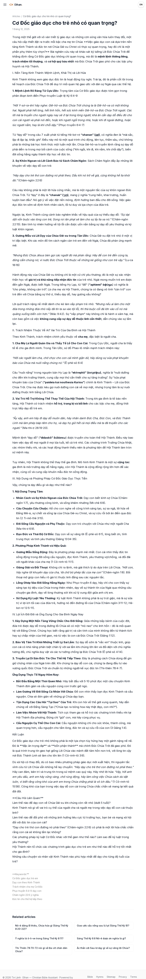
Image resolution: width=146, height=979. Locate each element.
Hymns (99, 976)
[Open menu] (5, 5)
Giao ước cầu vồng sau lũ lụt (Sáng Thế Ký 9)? (103, 925)
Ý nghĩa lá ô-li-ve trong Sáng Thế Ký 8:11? (39, 938)
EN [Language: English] (141, 4)
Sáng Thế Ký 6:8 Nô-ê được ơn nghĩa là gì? (101, 938)
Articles (16, 16)
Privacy (123, 976)
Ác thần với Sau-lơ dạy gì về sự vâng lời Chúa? (103, 948)
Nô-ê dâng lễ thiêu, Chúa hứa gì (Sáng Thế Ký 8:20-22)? (41, 927)
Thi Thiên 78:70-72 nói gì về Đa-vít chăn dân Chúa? (41, 950)
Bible (90, 976)
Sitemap (111, 976)
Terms (133, 976)
